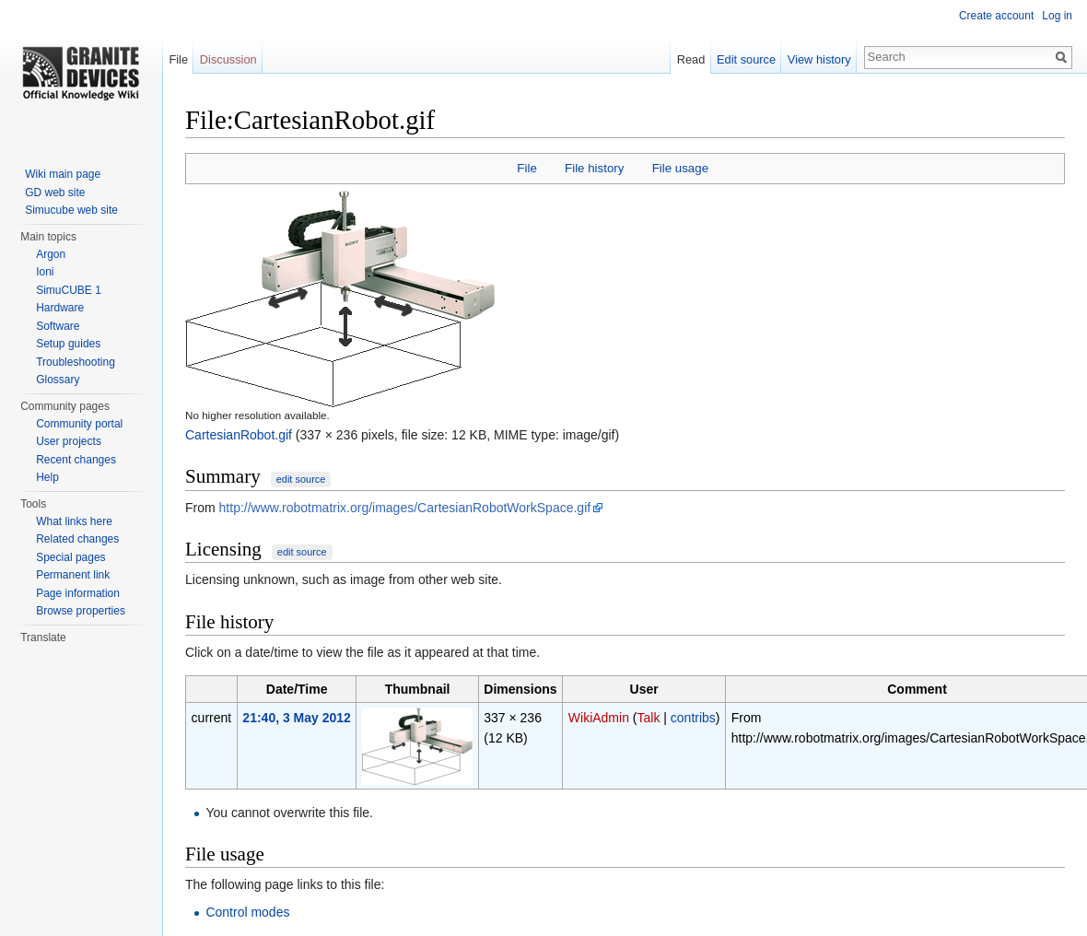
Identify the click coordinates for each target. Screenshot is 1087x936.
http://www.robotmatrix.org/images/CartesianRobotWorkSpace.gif (405, 507)
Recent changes (76, 459)
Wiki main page (62, 174)
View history (819, 59)
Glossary (57, 379)
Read (691, 59)
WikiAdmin (598, 717)
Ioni (44, 271)
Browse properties (80, 610)
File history (594, 168)
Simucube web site (71, 210)
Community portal (79, 423)
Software (57, 326)
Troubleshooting (75, 362)
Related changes (77, 538)
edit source (301, 479)
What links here (74, 521)
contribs (693, 717)
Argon (50, 254)
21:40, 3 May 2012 (296, 717)
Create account (996, 15)
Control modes (247, 912)
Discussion (228, 59)
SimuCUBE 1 (68, 290)
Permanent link (73, 574)
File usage (680, 168)
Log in (1057, 15)
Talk (648, 717)
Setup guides (68, 343)
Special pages (70, 557)
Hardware (60, 307)
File (526, 168)
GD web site (55, 192)
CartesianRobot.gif (238, 434)
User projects (68, 441)
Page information (78, 593)
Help (47, 477)
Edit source (746, 59)
